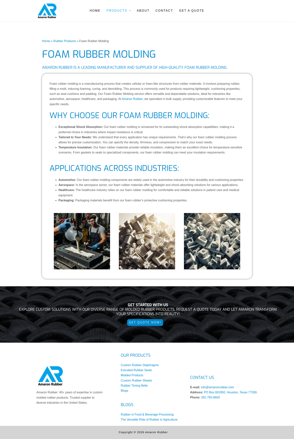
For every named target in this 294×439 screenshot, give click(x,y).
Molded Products (132, 375)
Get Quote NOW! (145, 322)
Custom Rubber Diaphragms (140, 365)
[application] (129, 10)
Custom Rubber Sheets (136, 380)
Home (95, 10)
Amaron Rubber (132, 98)
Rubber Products (64, 41)
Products (118, 10)
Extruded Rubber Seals (136, 370)
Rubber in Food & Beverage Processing (147, 414)
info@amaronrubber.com (217, 387)
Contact (164, 10)
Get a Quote (191, 10)
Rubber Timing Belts (134, 385)
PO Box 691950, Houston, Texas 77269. (230, 392)
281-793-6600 (210, 397)
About (143, 10)
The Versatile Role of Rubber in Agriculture (149, 419)
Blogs (124, 390)
